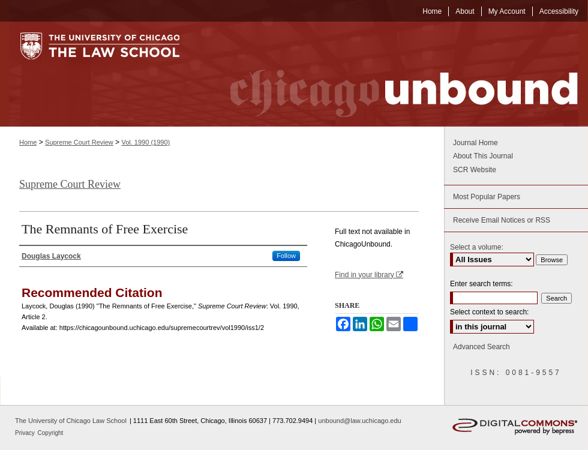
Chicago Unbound (393, 74)
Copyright (51, 433)
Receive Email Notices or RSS (501, 220)
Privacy (26, 433)
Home (28, 142)
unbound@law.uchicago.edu (359, 420)
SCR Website (474, 170)
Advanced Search (481, 347)
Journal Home (475, 143)
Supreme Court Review (79, 142)
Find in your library (369, 275)
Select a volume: (476, 247)
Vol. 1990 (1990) (145, 142)
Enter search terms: (481, 284)
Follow (286, 255)
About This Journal (483, 156)
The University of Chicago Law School (71, 420)
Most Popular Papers (486, 197)
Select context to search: (489, 312)
